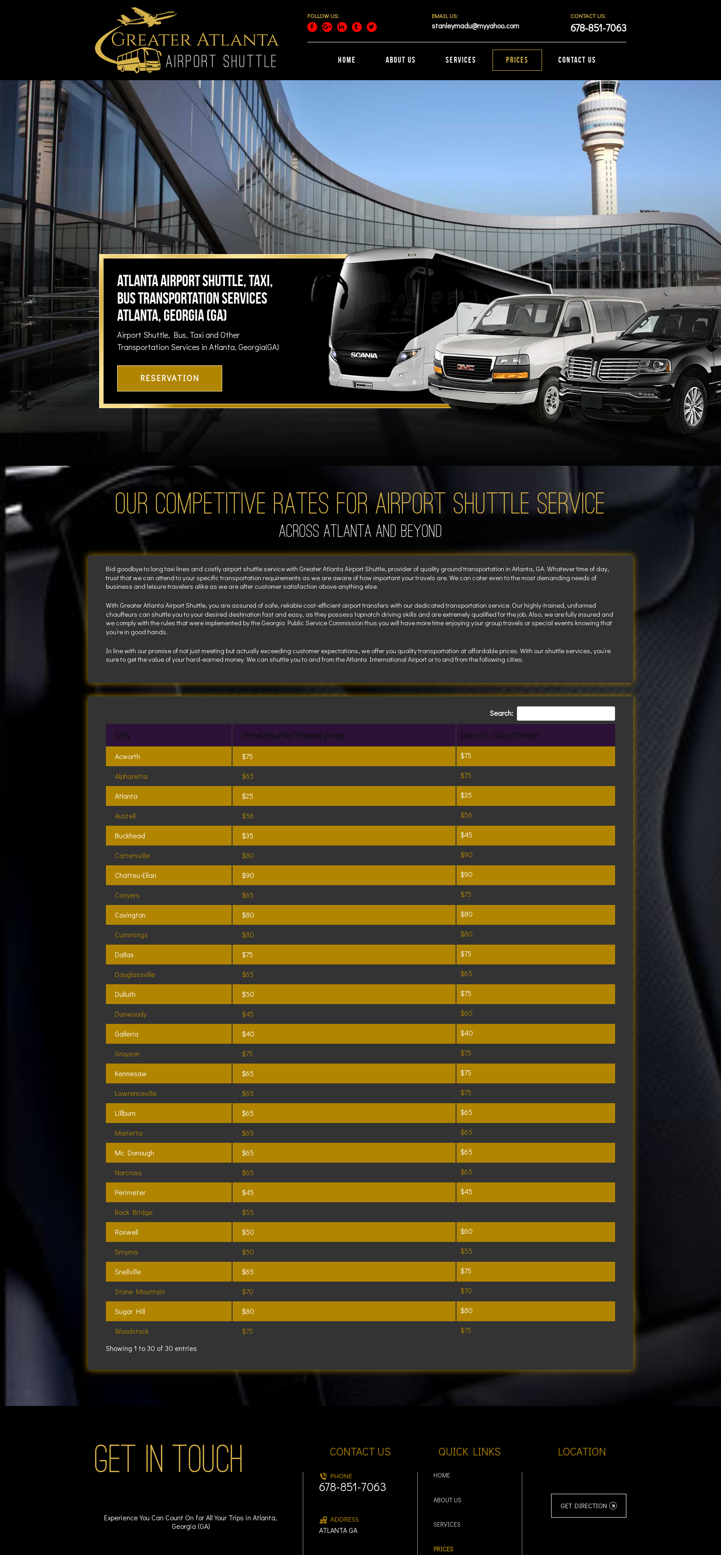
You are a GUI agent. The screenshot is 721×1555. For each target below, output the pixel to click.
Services (447, 1447)
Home (442, 1398)
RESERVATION (169, 301)
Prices (443, 1472)
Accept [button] (512, 1542)
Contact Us (451, 1497)
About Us (447, 1423)
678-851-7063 (352, 1409)
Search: (552, 636)
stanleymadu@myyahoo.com (360, 1495)
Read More (544, 1542)
